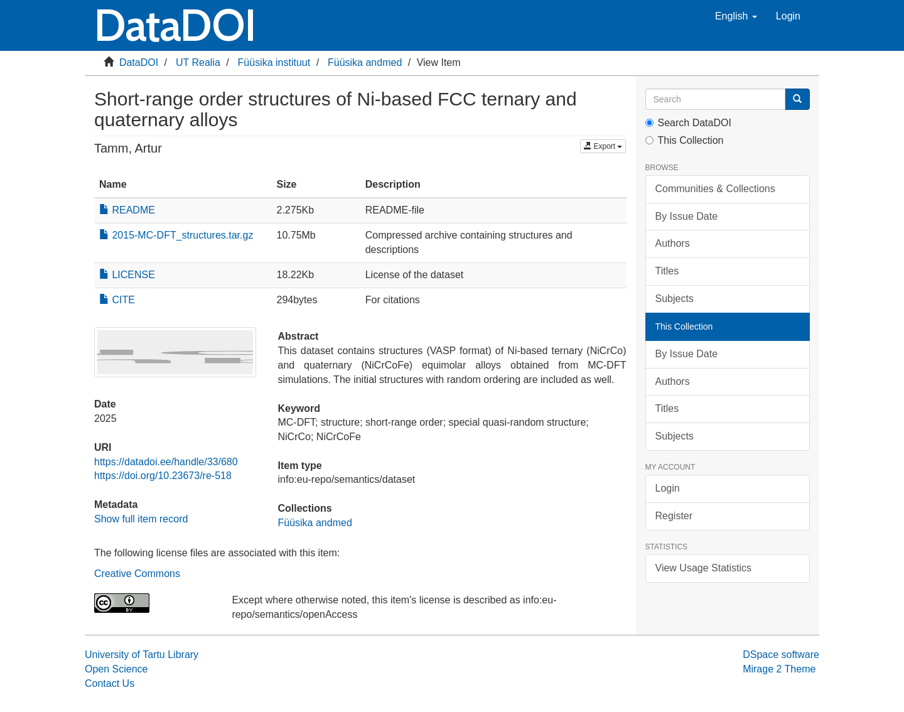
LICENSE (127, 274)
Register (674, 515)
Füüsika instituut (274, 62)
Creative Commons (137, 573)
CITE (117, 299)
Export (603, 146)
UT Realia (198, 62)
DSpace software (781, 654)
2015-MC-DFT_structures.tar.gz (176, 235)
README (127, 210)
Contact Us (109, 683)
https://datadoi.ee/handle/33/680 (166, 461)
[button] (736, 16)
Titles (667, 271)
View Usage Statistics (703, 568)
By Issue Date (686, 216)
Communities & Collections (715, 188)
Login (667, 488)
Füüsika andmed (365, 62)
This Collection (684, 140)
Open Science (116, 669)
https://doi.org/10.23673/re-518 (163, 475)
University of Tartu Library (141, 654)
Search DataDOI (688, 122)
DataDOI (138, 62)
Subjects (674, 298)
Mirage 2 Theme (779, 669)
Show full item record (141, 519)
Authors (672, 243)
